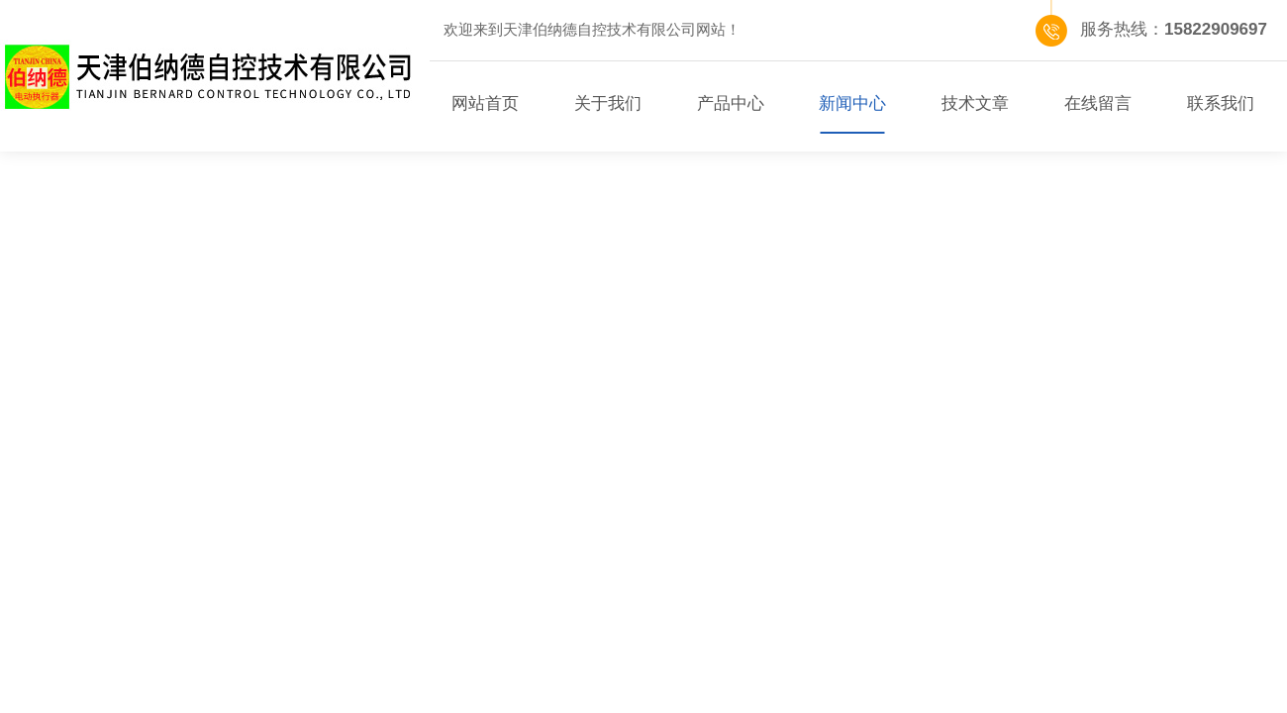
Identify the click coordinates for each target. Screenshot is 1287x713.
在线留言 (1098, 103)
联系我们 (1220, 103)
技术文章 (975, 103)
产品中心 (730, 103)
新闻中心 (852, 103)
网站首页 (485, 103)
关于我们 (608, 103)
